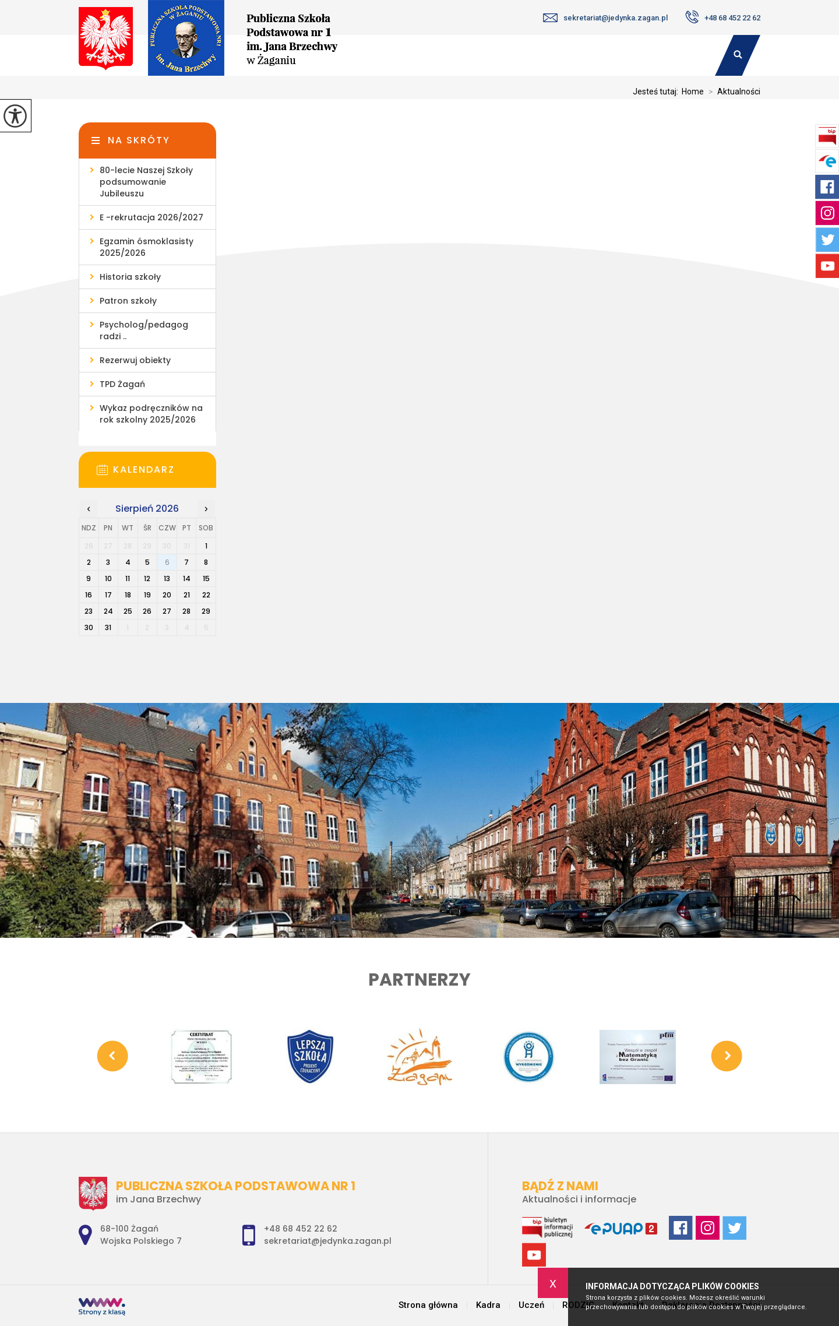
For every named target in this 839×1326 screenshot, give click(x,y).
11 (127, 578)
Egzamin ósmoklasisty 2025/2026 (146, 247)
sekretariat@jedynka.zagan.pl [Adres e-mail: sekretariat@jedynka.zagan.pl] (328, 1241)
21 (187, 595)
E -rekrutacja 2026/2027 (151, 217)
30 (88, 627)
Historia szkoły (130, 277)
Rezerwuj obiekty (135, 360)
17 (108, 595)
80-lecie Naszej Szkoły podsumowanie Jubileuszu (146, 181)
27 (167, 611)
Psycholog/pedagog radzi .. (144, 330)
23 (88, 611)
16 (88, 595)
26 (147, 611)
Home (693, 91)
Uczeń (534, 55)
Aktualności (732, 91)
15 (206, 578)
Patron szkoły (128, 301)
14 (187, 578)
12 (147, 578)
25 (128, 611)
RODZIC (603, 55)
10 (108, 578)
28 (186, 611)
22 (206, 595)
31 (108, 627)
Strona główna (428, 1305)
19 (147, 595)
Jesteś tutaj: (657, 91)
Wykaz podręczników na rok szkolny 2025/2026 (151, 413)
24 (108, 611)
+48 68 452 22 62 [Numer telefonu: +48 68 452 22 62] (300, 1228)
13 (167, 578)
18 (128, 595)
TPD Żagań (122, 384)
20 (167, 595)
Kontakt (676, 55)
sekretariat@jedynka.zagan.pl (605, 17)
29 (206, 611)
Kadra (467, 55)
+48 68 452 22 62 (722, 16)
